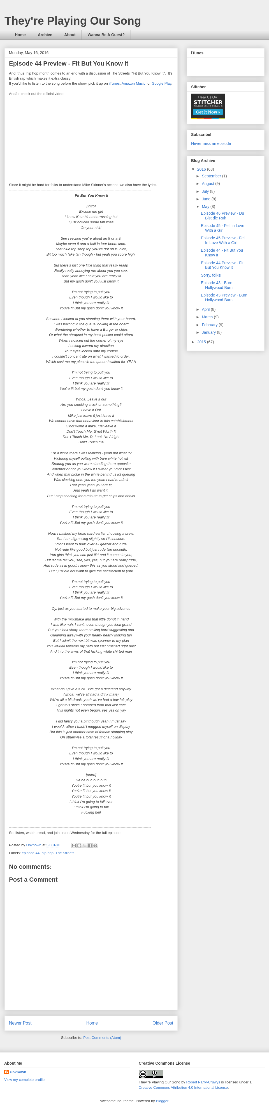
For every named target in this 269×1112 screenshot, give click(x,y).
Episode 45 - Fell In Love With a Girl (222, 228)
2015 (202, 342)
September (212, 176)
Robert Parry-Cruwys (203, 1082)
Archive (45, 35)
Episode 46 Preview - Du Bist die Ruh (222, 215)
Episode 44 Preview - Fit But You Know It (222, 265)
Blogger (162, 1101)
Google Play (161, 83)
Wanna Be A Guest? (106, 35)
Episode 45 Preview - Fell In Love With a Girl (223, 240)
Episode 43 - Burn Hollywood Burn (217, 285)
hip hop (47, 853)
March (208, 317)
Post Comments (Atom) (102, 1037)
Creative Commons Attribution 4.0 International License (183, 1087)
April (206, 309)
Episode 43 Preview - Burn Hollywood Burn (224, 297)
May (206, 206)
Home (20, 35)
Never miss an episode (211, 143)
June (206, 199)
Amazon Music (133, 83)
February (210, 325)
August (208, 183)
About (69, 35)
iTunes (114, 83)
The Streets (64, 853)
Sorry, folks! (211, 275)
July (206, 191)
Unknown (18, 1072)
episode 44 (31, 853)
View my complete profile (24, 1080)
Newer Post (20, 1023)
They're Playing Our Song (72, 21)
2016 (202, 169)
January (209, 332)
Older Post (162, 1023)
